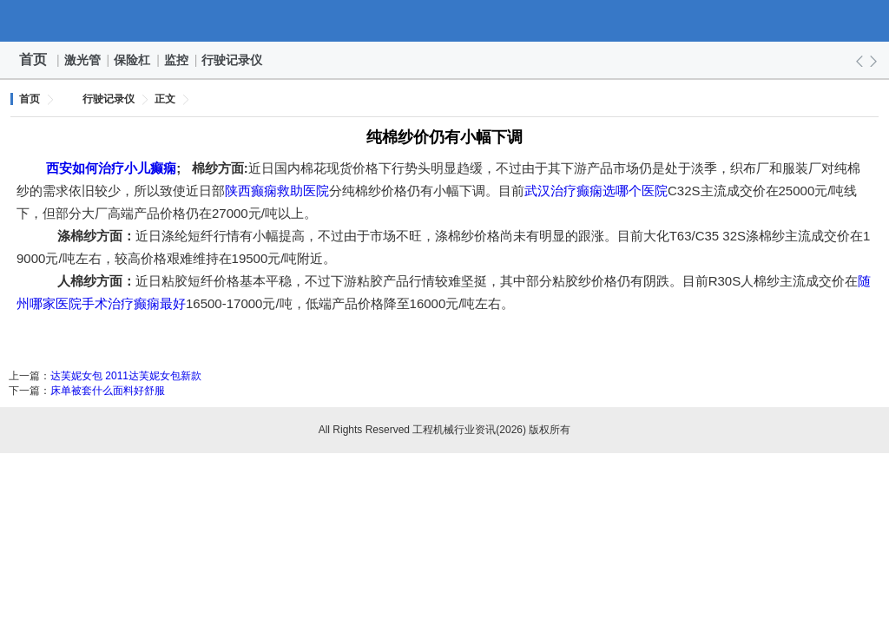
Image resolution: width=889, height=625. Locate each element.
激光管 (83, 60)
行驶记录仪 (232, 60)
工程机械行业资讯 (444, 21)
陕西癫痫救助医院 (277, 190)
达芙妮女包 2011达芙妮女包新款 (125, 376)
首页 (33, 59)
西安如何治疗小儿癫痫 (111, 168)
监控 (177, 60)
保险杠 (132, 60)
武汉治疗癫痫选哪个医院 (596, 190)
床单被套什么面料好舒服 (107, 391)
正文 (165, 99)
